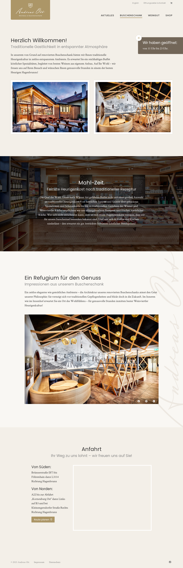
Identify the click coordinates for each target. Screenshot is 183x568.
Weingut (154, 15)
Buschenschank (131, 15)
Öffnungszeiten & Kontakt (154, 3)
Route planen (43, 519)
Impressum (39, 562)
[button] (28, 359)
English (135, 3)
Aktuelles (107, 15)
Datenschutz (54, 562)
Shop (169, 15)
